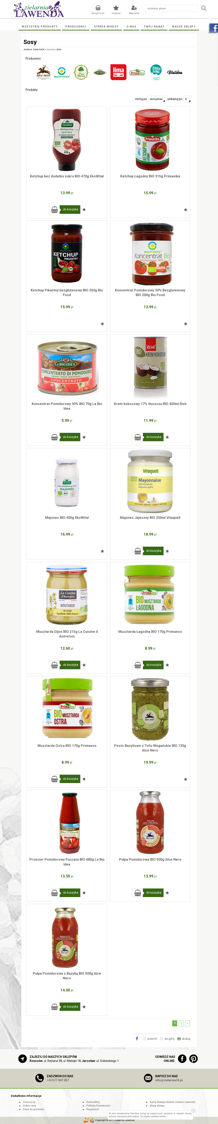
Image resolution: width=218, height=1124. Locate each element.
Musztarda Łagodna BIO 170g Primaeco (150, 632)
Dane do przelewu (33, 1109)
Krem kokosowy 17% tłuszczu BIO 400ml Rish (150, 404)
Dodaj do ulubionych (84, 209)
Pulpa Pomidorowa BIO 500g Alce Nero (150, 859)
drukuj (186, 1038)
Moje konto (134, 13)
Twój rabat (154, 26)
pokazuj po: (180, 99)
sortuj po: (150, 99)
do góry (170, 1038)
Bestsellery (93, 1102)
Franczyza (29, 1102)
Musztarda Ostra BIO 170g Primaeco (66, 746)
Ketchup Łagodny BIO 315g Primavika (150, 176)
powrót (152, 1038)
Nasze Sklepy (184, 26)
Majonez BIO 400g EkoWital (67, 518)
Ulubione (116, 13)
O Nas (131, 26)
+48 (58, 1080)
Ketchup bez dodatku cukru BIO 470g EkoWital (67, 176)
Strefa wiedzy (106, 26)
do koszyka (70, 209)
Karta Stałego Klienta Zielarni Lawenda (172, 1102)
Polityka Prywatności (98, 1105)
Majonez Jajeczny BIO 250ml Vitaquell (150, 518)
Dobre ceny (29, 1105)
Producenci (75, 26)
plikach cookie (159, 1116)
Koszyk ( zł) (98, 13)
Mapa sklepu (157, 1105)
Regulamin (92, 1109)
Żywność (50, 49)
